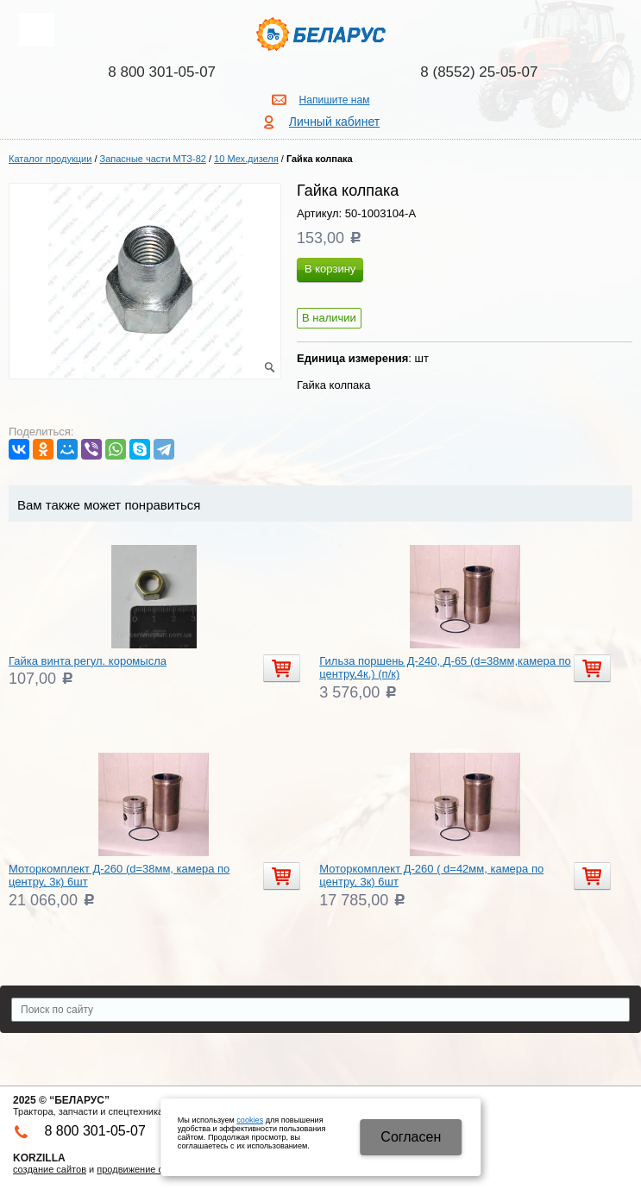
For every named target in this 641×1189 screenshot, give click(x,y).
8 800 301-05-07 (162, 72)
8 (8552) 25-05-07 (478, 72)
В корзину (330, 268)
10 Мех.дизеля (246, 158)
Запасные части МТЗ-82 (153, 158)
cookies (249, 1120)
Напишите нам (334, 100)
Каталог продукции (50, 158)
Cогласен (410, 1137)
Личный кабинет (334, 121)
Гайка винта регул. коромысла (88, 660)
